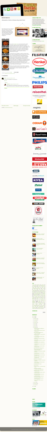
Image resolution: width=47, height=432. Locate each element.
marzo (35, 382)
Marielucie (38, 297)
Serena (40, 304)
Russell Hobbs (41, 303)
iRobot (44, 293)
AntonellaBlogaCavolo (42, 285)
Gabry (38, 291)
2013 (34, 316)
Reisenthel (39, 302)
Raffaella (33, 302)
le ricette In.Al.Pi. (37, 296)
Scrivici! (43, 41)
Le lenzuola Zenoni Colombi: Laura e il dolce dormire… (39, 372)
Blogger (34, 429)
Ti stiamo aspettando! (34, 229)
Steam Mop (34, 306)
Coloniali (44, 288)
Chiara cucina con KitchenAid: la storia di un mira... (38, 378)
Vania (43, 307)
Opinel (33, 300)
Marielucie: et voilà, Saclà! (38, 358)
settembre (35, 322)
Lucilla (43, 296)
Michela (37, 298)
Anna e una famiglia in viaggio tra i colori (39, 248)
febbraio (35, 383)
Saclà (14, 73)
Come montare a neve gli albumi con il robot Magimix (40, 263)
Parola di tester (10, 73)
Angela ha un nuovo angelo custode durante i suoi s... (39, 346)
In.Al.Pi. (43, 292)
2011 (34, 386)
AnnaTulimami (34, 285)
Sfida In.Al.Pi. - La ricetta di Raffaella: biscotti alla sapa (40, 258)
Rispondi (5, 80)
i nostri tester (38, 292)
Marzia (43, 297)
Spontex (42, 305)
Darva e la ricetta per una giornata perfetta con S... (39, 353)
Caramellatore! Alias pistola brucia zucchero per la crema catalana (40, 244)
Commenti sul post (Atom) (8, 107)
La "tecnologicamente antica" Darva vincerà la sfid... (39, 336)
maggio (35, 327)
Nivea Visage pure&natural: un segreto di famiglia (38, 333)
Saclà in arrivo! (36, 365)
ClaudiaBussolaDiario (36, 288)
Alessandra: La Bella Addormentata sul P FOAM (40, 239)
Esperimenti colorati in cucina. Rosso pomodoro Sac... (39, 355)
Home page (16, 105)
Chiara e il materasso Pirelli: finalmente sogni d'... (38, 349)
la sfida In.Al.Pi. (35, 295)
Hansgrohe (42, 291)
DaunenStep (34, 290)
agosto (35, 323)
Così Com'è (36, 289)
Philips (39, 301)
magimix (33, 297)
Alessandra (6, 73)
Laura (44, 295)
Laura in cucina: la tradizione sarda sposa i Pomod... (39, 362)
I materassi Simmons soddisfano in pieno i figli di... (39, 329)
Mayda (33, 298)
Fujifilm (34, 291)
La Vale (41, 295)
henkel (33, 292)
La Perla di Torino (42, 294)
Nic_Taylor (27, 429)
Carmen (38, 287)
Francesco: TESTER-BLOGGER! (39, 253)
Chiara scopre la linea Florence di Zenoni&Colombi (39, 374)
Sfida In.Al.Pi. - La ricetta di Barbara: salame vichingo (40, 273)
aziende (35, 286)
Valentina (38, 307)
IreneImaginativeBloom (37, 293)
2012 (34, 317)
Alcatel (33, 284)
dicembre (35, 318)
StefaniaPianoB (41, 306)
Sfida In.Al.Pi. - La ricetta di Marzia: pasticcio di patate (40, 234)
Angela (43, 284)
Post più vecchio (26, 105)
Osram (38, 300)
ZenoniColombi (40, 308)
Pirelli (43, 301)
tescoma (33, 307)
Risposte (6, 82)
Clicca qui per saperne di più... (36, 25)
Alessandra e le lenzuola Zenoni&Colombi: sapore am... (39, 368)
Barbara (40, 286)
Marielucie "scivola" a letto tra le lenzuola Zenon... (38, 370)
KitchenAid (36, 294)
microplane (42, 298)
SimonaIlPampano (36, 305)
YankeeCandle (34, 308)
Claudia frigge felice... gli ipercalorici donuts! (40, 278)
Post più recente (5, 105)
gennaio (35, 384)
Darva (42, 289)
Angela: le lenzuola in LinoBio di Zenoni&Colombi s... (39, 376)
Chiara (42, 287)
